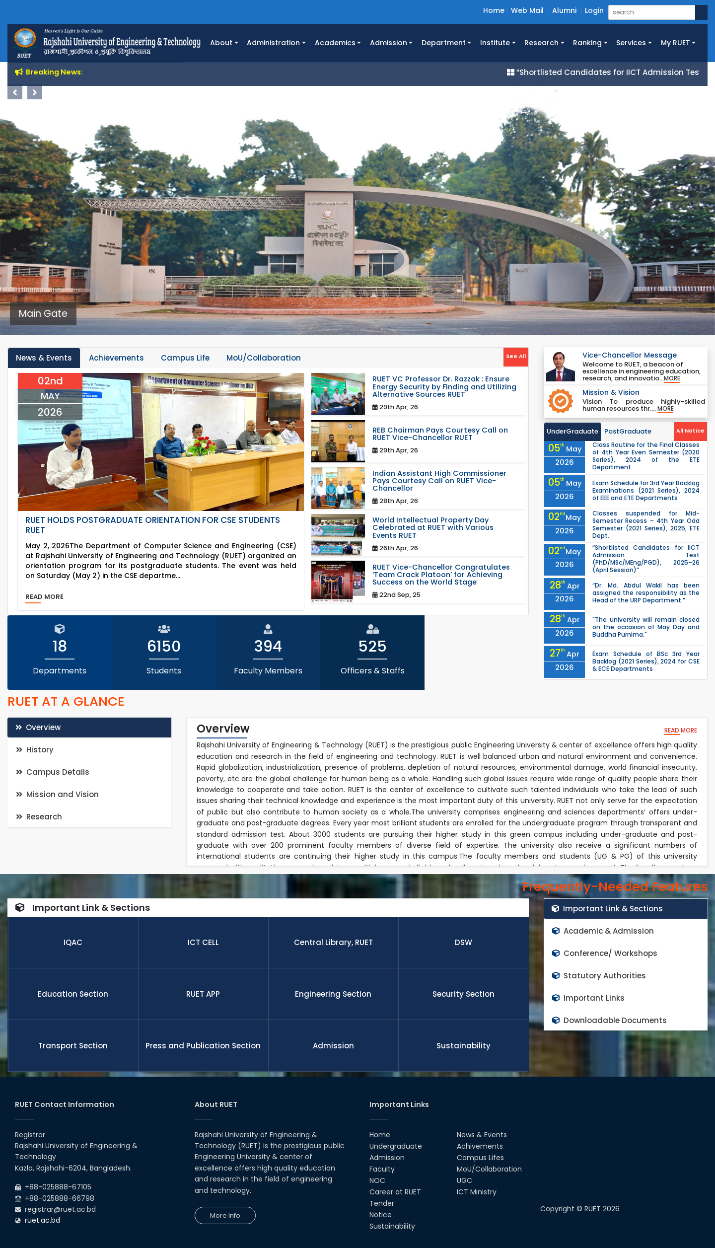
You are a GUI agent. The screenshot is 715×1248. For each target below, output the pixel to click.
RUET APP (203, 994)
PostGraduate (627, 431)
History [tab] (35, 749)
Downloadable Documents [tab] (609, 1020)
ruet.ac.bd (42, 1220)
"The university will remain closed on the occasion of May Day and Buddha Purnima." (646, 627)
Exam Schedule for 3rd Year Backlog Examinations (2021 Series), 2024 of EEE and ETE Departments (646, 490)
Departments (59, 670)
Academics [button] (335, 43)
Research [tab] (39, 816)
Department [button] (444, 43)
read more (44, 596)
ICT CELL (203, 942)
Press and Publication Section (203, 1045)
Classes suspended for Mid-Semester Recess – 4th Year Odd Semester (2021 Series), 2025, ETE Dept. (646, 524)
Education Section (73, 994)
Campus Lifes (480, 1158)
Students (163, 670)
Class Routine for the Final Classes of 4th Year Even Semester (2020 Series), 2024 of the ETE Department (646, 456)
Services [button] (631, 43)
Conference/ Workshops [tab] (604, 953)
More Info (225, 1215)
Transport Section (73, 1045)
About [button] (221, 43)
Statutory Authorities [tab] (599, 975)
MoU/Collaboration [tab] (263, 358)
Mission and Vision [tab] (57, 794)
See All (516, 356)
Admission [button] (388, 43)
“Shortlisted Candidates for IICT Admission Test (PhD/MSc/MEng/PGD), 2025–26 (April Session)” (646, 559)
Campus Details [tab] (52, 772)
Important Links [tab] (588, 998)
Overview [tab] (38, 727)
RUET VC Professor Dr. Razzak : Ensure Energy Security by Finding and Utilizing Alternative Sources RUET (444, 386)
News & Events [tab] (44, 358)
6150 (164, 646)
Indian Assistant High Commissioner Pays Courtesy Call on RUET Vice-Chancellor (439, 481)
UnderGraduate (572, 431)
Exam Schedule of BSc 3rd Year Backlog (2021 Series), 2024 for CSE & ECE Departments (646, 661)
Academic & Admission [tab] (603, 931)
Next (34, 91)
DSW (463, 942)
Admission (333, 1045)
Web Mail (527, 10)
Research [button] (541, 43)
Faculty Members (268, 670)
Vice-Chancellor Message (629, 355)
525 (372, 646)
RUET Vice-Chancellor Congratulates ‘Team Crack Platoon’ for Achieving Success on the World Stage (441, 575)
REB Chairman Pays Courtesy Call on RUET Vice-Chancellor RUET (440, 434)
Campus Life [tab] (185, 358)
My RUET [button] (675, 43)
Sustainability (463, 1045)
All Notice (690, 431)
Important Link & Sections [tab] (607, 908)
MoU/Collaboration (489, 1169)
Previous (14, 91)
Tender (381, 1203)
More (672, 378)
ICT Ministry (477, 1192)
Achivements (480, 1146)
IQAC (73, 942)
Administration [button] (273, 43)
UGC (464, 1180)
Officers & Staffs (373, 670)
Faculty (382, 1169)
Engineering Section (333, 994)
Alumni (564, 10)
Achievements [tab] (116, 358)
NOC (377, 1180)
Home (493, 10)
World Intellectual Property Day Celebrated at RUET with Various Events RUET (433, 527)
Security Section (463, 994)
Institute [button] (495, 43)
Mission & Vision (611, 392)
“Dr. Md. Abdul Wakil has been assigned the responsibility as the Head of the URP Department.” (646, 593)
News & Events (482, 1135)
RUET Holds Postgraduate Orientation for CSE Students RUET (152, 525)
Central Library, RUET (333, 942)
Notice (380, 1215)
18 (60, 646)
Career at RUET (395, 1192)
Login (594, 10)
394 (268, 646)
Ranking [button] (587, 43)
